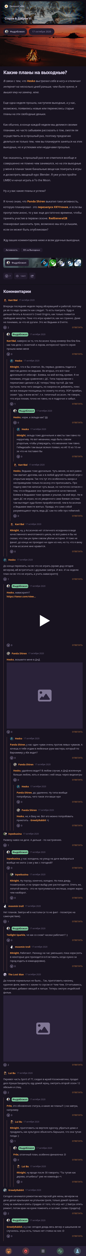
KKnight (14, 366)
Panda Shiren (36, 201)
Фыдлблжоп (19, 334)
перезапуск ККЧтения (53, 207)
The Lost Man (16, 974)
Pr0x (9, 1105)
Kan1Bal (12, 300)
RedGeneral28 (58, 218)
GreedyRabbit (38, 820)
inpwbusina (15, 833)
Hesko (31, 81)
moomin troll (16, 906)
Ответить (77, 327)
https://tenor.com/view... (21, 596)
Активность (11, 250)
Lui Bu (11, 1073)
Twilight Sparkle (16, 934)
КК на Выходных (31, 250)
